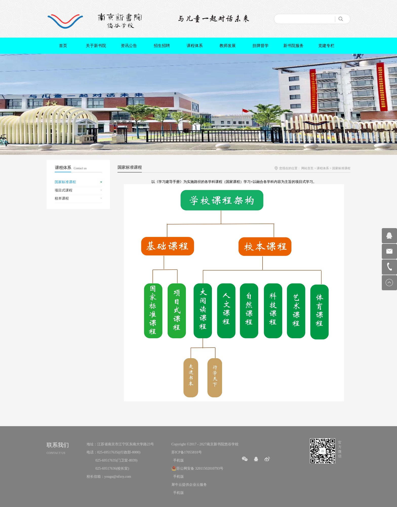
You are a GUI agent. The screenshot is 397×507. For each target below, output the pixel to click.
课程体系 (323, 168)
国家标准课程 (341, 168)
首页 (63, 45)
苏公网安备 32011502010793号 (199, 468)
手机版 (177, 460)
